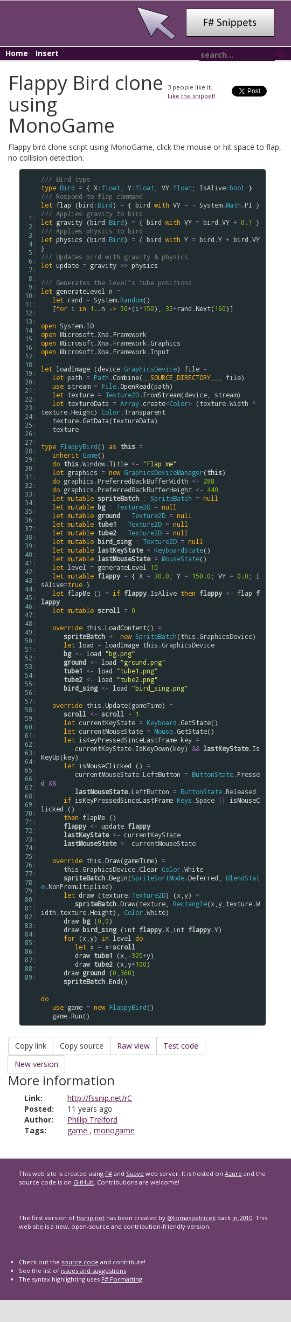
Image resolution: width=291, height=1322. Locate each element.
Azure (233, 1173)
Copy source (81, 1046)
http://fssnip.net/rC (99, 1098)
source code (80, 1262)
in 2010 (242, 1218)
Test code (180, 1046)
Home (16, 53)
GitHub (83, 1182)
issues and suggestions (93, 1270)
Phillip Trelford (92, 1119)
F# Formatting (121, 1279)
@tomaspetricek (191, 1218)
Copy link (30, 1046)
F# (108, 1173)
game (78, 1130)
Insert (47, 53)
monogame (114, 1130)
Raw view (133, 1046)
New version (36, 1064)
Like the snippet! (192, 96)
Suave (135, 1173)
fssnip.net (91, 1218)
